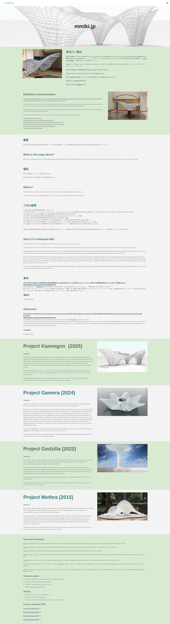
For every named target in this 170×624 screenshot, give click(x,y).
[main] (85, 26)
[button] (167, 3)
